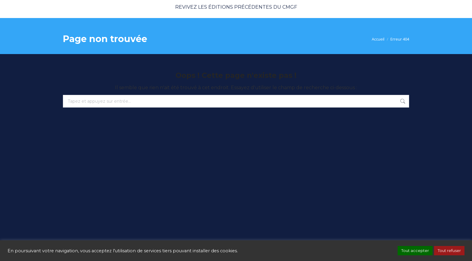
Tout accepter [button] (415, 250)
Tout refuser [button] (449, 250)
